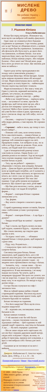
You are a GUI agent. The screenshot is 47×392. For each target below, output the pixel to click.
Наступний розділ (36, 360)
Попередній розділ (11, 360)
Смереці (16, 390)
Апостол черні (23, 24)
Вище (23, 360)
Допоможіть (30, 367)
